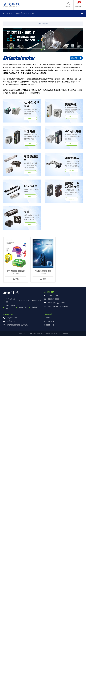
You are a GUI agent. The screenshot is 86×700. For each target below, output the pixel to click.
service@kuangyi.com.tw (56, 303)
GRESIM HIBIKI (49, 325)
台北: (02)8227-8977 (12, 13)
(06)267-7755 (12, 318)
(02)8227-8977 (53, 295)
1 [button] (42, 50)
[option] (43, 40)
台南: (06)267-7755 (29, 13)
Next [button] (84, 40)
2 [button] (44, 50)
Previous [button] (1, 40)
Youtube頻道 (49, 321)
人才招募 (47, 318)
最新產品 (74, 58)
